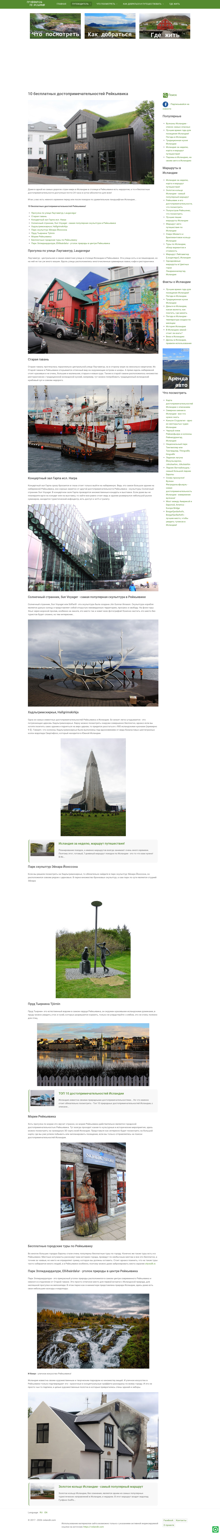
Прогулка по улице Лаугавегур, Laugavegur (53, 213)
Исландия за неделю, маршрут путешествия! (92, 843)
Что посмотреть (106, 4)
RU (41, 1512)
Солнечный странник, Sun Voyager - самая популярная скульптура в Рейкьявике (73, 223)
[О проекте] (169, 1525)
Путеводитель (80, 4)
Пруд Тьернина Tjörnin (43, 233)
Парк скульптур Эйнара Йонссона (49, 229)
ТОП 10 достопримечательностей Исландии (91, 1093)
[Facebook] (168, 1520)
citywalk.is (150, 1263)
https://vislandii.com (93, 1526)
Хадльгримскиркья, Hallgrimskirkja (49, 226)
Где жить (174, 4)
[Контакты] (181, 1520)
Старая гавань (39, 216)
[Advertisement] (110, 64)
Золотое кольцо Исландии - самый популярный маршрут (101, 1486)
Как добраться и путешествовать (142, 4)
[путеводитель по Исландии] (36, 3)
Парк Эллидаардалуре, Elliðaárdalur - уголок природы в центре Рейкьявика (70, 243)
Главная (61, 4)
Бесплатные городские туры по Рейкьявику (54, 240)
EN (45, 1512)
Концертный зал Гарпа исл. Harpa (48, 219)
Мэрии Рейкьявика (41, 236)
